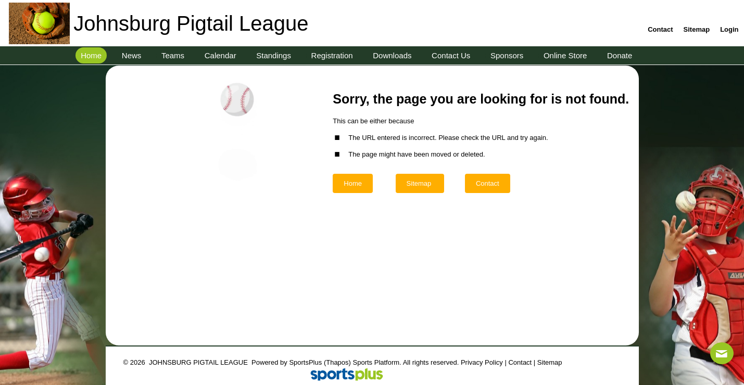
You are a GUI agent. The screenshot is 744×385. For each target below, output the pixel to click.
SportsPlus (305, 362)
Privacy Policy (482, 362)
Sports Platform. (377, 362)
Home (353, 183)
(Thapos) (337, 362)
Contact (520, 362)
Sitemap (549, 362)
